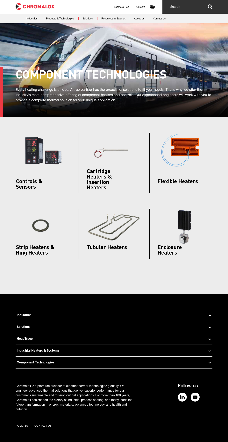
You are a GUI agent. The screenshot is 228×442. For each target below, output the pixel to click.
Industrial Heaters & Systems (114, 351)
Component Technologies (114, 362)
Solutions (114, 327)
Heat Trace (114, 339)
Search (210, 6)
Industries (114, 315)
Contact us (43, 426)
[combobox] (152, 7)
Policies (22, 426)
